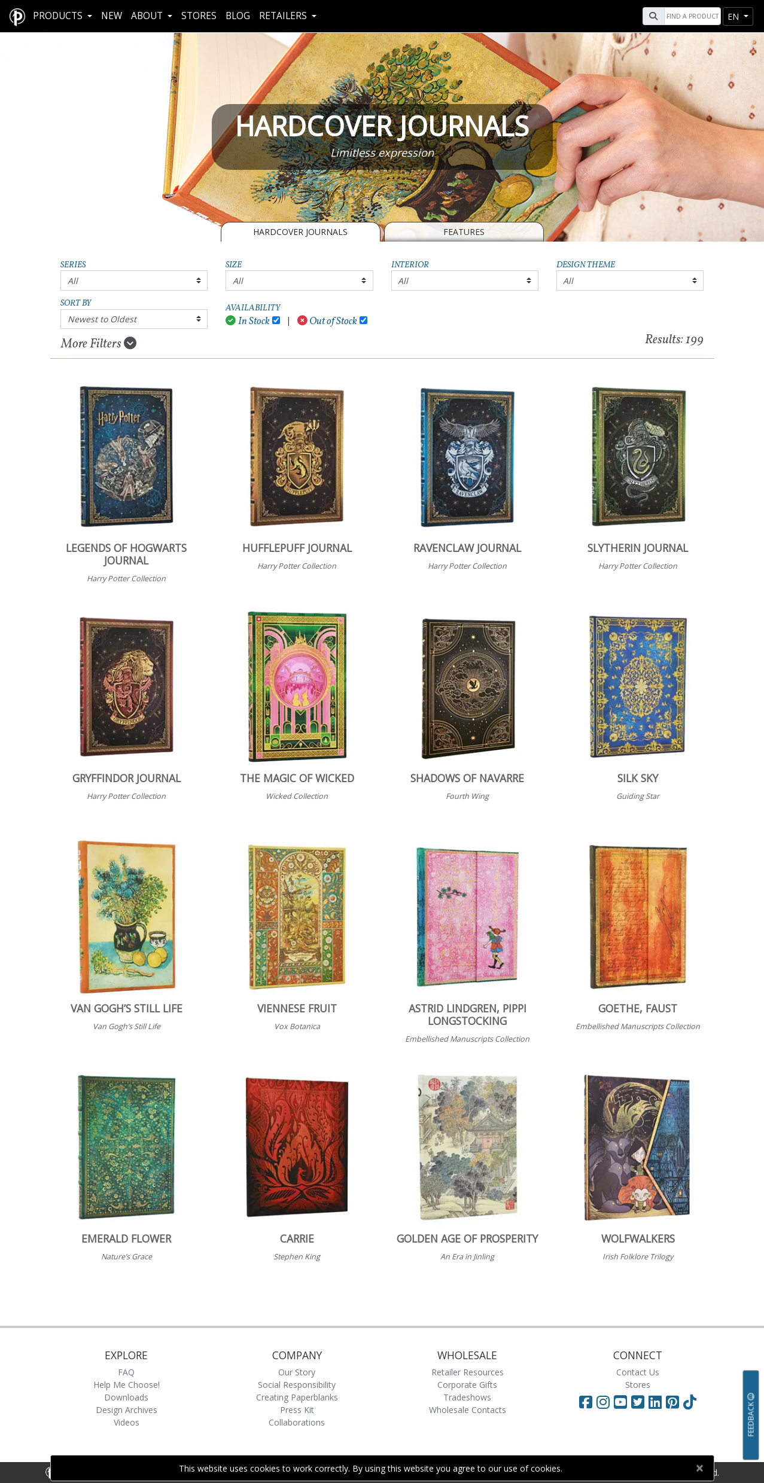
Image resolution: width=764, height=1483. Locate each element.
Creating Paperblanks (297, 1397)
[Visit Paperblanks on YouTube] (622, 1402)
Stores (199, 16)
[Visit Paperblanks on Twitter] (640, 1402)
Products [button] (59, 16)
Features (464, 231)
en (734, 16)
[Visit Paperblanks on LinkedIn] (657, 1402)
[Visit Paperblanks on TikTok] (689, 1402)
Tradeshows (467, 1397)
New (111, 16)
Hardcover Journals (300, 231)
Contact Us (637, 1372)
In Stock (248, 321)
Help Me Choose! (126, 1384)
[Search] (691, 16)
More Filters (98, 343)
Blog (238, 16)
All (73, 280)
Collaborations (297, 1422)
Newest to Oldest (102, 319)
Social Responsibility (297, 1384)
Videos (126, 1422)
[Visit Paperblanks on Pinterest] (674, 1402)
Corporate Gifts (467, 1384)
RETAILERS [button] (284, 16)
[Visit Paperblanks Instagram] (603, 1402)
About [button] (148, 16)
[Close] (700, 1468)
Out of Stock (327, 321)
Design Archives (126, 1409)
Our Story (296, 1372)
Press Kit (297, 1409)
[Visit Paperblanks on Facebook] (585, 1402)
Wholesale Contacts (467, 1409)
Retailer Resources (467, 1372)
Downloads (126, 1397)
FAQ (126, 1372)
